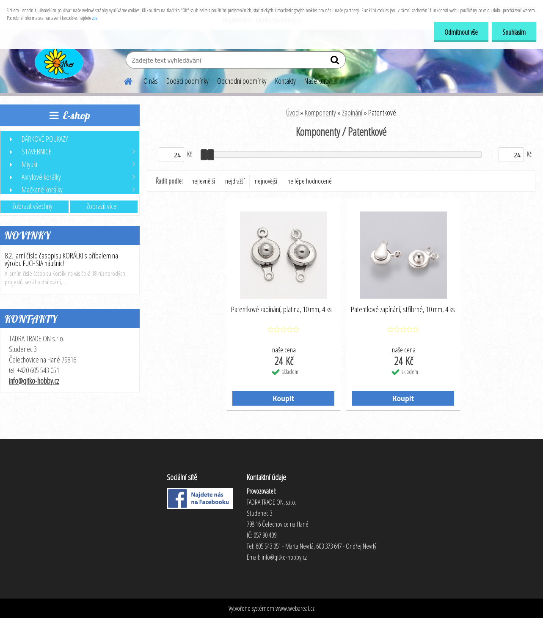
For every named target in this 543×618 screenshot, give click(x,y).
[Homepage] (123, 80)
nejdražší (235, 181)
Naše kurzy (317, 81)
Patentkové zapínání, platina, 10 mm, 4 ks (281, 309)
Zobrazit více (101, 206)
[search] (335, 61)
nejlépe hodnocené (309, 181)
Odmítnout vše (461, 32)
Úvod (292, 112)
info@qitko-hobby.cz (34, 381)
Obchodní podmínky (242, 81)
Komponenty (320, 112)
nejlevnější (203, 181)
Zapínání (352, 112)
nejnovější (266, 181)
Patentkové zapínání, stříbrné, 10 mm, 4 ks (403, 309)
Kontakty (285, 81)
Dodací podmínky (187, 81)
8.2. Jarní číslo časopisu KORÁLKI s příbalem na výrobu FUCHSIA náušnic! (61, 259)
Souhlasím (514, 32)
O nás (150, 81)
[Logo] (58, 61)
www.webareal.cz (295, 608)
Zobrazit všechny (32, 206)
